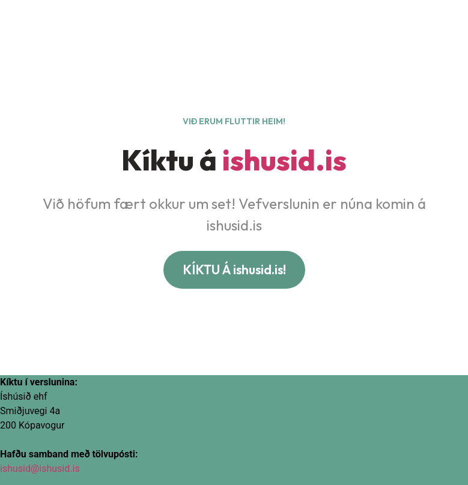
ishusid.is (284, 160)
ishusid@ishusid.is (40, 468)
